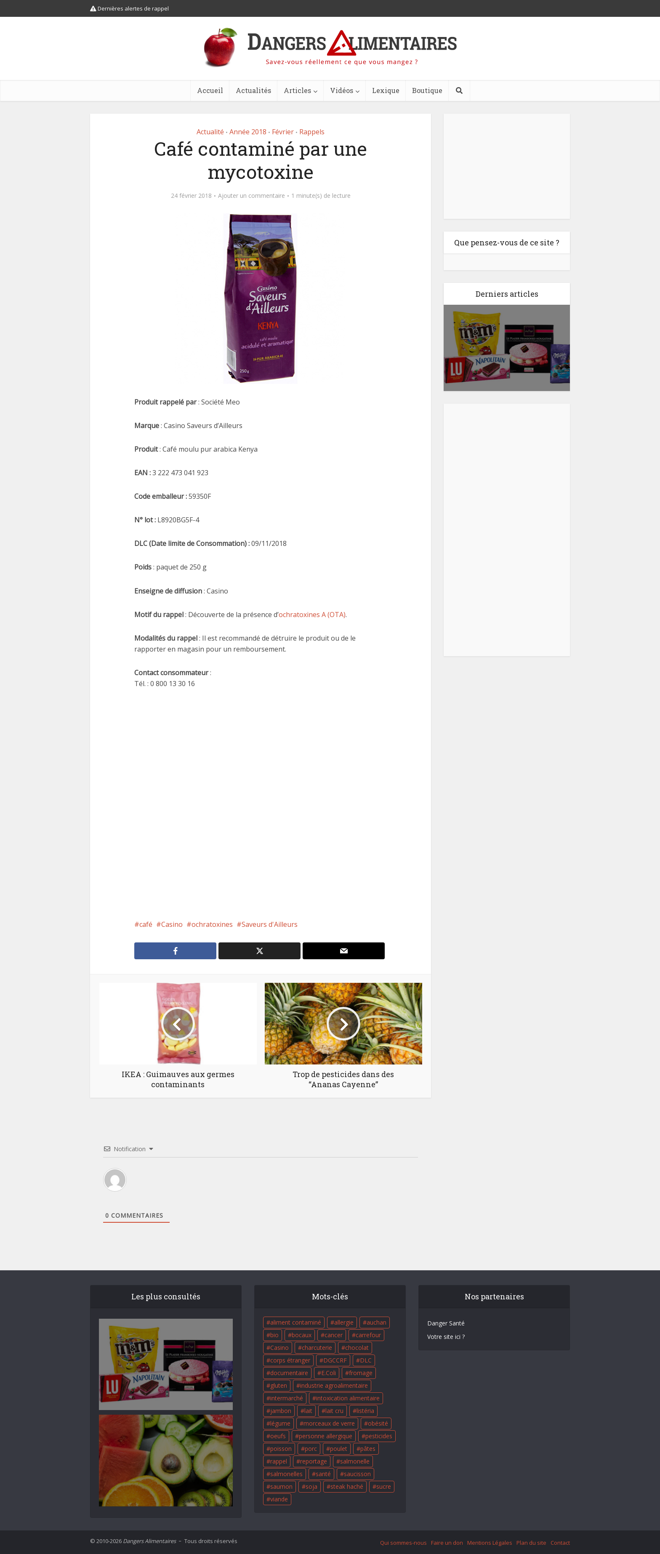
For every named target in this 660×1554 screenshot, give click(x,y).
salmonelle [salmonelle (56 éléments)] (355, 1461)
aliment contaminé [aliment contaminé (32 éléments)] (295, 1322)
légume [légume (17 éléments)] (280, 1423)
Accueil (210, 90)
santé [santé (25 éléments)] (323, 1474)
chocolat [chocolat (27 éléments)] (357, 1348)
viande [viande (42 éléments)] (279, 1499)
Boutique (427, 90)
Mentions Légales (489, 1542)
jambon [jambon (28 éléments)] (280, 1411)
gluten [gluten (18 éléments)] (278, 1385)
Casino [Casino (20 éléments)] (279, 1348)
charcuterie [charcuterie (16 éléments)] (317, 1348)
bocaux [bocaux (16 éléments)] (301, 1335)
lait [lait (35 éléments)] (308, 1411)
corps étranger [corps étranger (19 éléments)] (290, 1360)
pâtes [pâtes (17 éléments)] (367, 1449)
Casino (172, 924)
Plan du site (531, 1542)
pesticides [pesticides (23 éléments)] (378, 1436)
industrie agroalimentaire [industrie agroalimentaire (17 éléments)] (334, 1385)
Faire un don (447, 1542)
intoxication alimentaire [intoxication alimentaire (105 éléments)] (348, 1398)
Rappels (312, 131)
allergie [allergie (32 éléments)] (344, 1322)
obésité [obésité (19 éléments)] (378, 1423)
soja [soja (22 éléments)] (311, 1486)
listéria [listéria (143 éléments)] (365, 1411)
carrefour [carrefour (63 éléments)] (368, 1335)
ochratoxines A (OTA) (312, 614)
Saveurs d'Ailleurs (270, 924)
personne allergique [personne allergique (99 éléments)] (325, 1436)
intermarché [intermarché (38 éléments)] (286, 1398)
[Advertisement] (260, 804)
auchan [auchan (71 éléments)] (376, 1322)
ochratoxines (212, 924)
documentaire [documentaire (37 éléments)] (289, 1373)
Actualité (210, 131)
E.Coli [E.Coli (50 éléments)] (328, 1373)
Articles (297, 90)
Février (283, 131)
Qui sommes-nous (403, 1542)
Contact (560, 1542)
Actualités (253, 90)
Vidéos (341, 90)
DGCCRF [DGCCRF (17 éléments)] (335, 1360)
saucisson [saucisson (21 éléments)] (357, 1474)
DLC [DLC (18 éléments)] (366, 1360)
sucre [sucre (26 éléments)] (383, 1486)
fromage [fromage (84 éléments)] (361, 1373)
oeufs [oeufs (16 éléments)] (278, 1436)
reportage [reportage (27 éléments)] (313, 1461)
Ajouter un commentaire (251, 196)
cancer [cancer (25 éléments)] (334, 1335)
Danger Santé (446, 1323)
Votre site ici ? (446, 1337)
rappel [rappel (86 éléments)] (278, 1461)
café (145, 924)
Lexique (385, 90)
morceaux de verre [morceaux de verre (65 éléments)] (329, 1423)
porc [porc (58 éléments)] (311, 1449)
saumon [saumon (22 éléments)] (281, 1486)
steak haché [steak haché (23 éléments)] (346, 1486)
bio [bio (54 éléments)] (274, 1335)
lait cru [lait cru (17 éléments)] (334, 1411)
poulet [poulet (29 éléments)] (338, 1449)
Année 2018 (247, 131)
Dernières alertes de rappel (129, 8)
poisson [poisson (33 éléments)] (281, 1449)
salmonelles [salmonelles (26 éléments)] (286, 1474)
